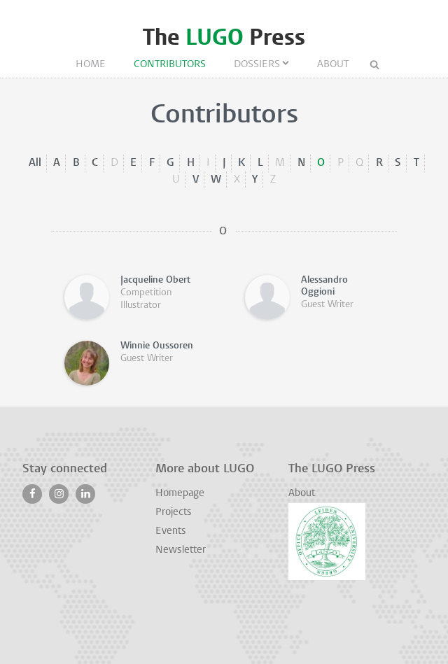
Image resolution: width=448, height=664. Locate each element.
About (333, 64)
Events (170, 531)
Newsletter (180, 550)
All (35, 163)
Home (91, 64)
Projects (173, 512)
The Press (224, 37)
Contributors (170, 64)
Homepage (179, 493)
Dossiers (257, 64)
